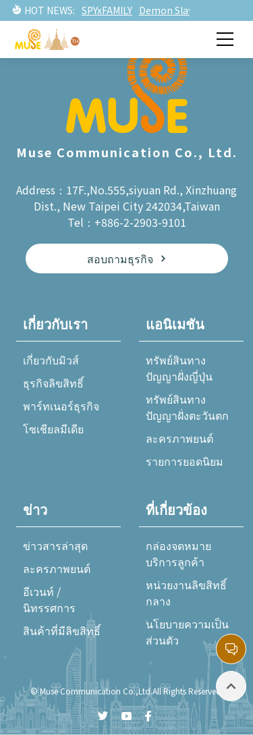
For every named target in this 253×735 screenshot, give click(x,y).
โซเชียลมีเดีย (53, 428)
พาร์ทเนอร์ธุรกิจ (61, 406)
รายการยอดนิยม (184, 461)
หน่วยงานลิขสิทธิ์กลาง (186, 592)
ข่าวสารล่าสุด (55, 545)
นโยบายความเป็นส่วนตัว (187, 632)
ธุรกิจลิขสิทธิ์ (53, 383)
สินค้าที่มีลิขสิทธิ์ (62, 630)
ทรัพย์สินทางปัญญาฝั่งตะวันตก (187, 407)
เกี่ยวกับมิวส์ (51, 360)
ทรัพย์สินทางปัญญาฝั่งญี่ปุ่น (179, 368)
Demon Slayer (170, 10)
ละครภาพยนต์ (179, 438)
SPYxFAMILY (107, 10)
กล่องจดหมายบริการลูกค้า (178, 553)
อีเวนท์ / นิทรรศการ (49, 599)
